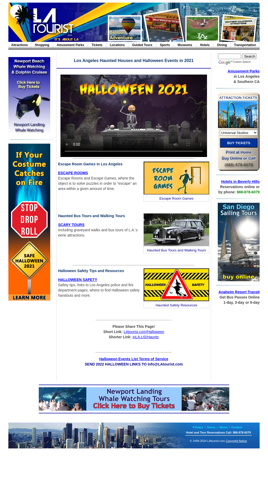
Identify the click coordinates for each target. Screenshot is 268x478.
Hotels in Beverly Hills (240, 181)
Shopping (42, 45)
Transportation (245, 45)
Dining (222, 45)
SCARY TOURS (71, 225)
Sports (165, 45)
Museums (185, 45)
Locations (117, 45)
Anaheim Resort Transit (239, 292)
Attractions (19, 45)
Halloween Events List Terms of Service (133, 359)
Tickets (97, 45)
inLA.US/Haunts (146, 337)
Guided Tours (142, 45)
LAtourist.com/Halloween (144, 332)
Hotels (205, 45)
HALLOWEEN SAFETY (77, 280)
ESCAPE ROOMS (73, 173)
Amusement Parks (70, 45)
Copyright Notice (236, 440)
